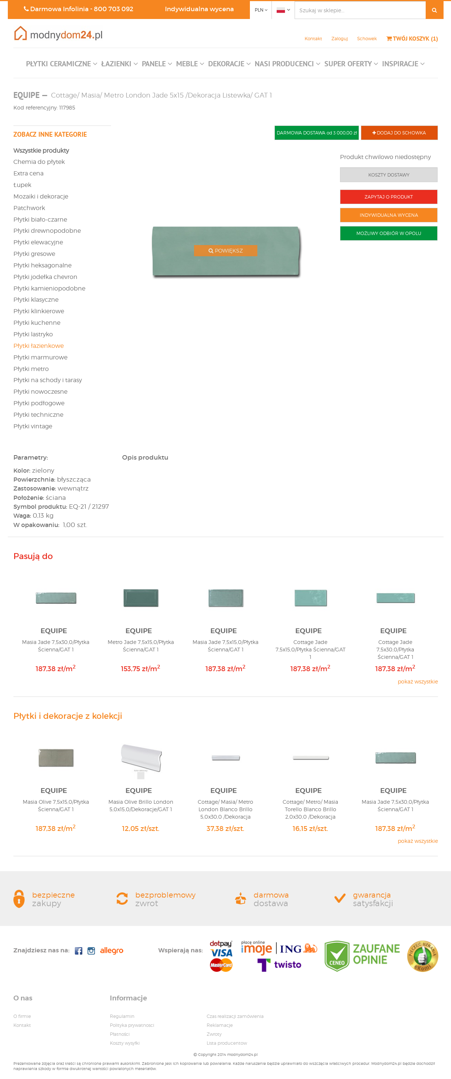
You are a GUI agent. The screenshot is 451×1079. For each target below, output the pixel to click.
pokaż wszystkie (418, 681)
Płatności (120, 1034)
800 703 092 (113, 9)
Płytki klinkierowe (38, 311)
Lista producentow (227, 1043)
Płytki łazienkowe (38, 345)
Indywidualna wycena (199, 9)
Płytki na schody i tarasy (47, 380)
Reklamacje (220, 1025)
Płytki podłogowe (38, 403)
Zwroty (214, 1034)
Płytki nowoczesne (40, 391)
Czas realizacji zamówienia (235, 1016)
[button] (62, 66)
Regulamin (122, 1016)
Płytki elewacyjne (38, 242)
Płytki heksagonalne (42, 265)
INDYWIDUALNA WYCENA (389, 215)
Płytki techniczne (38, 414)
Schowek (367, 38)
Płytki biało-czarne (40, 219)
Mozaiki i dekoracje (40, 196)
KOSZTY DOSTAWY (389, 175)
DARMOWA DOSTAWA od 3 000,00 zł (317, 133)
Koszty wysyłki (125, 1043)
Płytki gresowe (34, 253)
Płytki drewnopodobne (47, 230)
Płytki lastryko (33, 334)
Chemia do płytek (39, 161)
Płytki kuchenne (36, 322)
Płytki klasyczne (35, 299)
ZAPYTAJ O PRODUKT (389, 197)
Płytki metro (31, 368)
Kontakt (313, 38)
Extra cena (28, 173)
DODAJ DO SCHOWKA (399, 133)
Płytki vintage (32, 426)
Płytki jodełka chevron (45, 276)
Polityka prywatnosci (132, 1025)
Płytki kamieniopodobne (49, 288)
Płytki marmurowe (40, 357)
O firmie (22, 1016)
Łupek (22, 184)
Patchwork (29, 208)
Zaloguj (339, 38)
